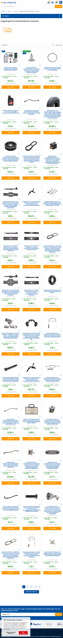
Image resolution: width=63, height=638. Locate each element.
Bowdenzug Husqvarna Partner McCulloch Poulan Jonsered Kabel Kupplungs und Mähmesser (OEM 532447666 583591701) (31, 554)
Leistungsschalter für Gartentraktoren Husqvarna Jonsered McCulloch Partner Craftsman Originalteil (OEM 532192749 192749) (52, 422)
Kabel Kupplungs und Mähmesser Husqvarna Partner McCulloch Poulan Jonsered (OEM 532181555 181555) (52, 379)
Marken (9, 11)
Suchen (58, 6)
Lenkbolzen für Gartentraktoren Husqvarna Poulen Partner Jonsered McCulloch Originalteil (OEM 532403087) (32, 379)
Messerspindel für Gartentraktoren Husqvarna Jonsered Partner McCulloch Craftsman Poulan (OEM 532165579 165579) (31, 70)
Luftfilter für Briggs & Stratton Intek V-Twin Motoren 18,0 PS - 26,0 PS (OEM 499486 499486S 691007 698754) (31, 421)
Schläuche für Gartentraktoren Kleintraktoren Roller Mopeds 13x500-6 (52, 291)
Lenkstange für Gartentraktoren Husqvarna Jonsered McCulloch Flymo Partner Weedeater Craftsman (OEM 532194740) (10, 422)
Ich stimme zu (23, 633)
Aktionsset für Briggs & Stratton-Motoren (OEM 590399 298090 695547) (11, 69)
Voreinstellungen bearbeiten (11, 633)
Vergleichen (19, 65)
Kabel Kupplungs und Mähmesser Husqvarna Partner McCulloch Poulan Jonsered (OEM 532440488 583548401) (52, 335)
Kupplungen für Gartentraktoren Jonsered (29, 11)
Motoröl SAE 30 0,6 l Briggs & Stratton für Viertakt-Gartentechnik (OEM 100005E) (10, 112)
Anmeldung (52, 2)
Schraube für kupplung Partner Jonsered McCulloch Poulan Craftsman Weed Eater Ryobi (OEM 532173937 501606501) (10, 379)
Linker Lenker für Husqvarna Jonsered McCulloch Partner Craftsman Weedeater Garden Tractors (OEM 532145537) (10, 508)
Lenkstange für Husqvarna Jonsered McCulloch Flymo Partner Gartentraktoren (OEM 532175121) (31, 112)
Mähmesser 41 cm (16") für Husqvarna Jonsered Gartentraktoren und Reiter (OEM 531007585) (31, 247)
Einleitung (3, 11)
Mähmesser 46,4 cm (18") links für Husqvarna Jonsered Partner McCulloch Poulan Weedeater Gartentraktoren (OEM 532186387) (11, 293)
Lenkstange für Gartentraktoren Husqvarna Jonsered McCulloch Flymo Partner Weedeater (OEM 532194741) (11, 465)
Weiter (39, 586)
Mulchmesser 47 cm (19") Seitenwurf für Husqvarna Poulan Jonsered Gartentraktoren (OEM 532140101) (31, 293)
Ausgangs (4, 45)
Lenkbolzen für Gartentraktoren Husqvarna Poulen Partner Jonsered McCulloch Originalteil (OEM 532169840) (32, 203)
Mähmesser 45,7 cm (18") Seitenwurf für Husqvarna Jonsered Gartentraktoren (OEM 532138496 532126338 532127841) (10, 248)
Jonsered (15, 11)
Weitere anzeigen (31, 591)
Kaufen (12, 87)
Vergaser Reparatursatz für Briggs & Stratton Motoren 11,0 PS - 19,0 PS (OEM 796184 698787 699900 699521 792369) (52, 203)
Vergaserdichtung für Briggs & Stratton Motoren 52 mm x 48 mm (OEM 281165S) (52, 69)
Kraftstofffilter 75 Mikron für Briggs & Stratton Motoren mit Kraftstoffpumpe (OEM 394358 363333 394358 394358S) (52, 553)
